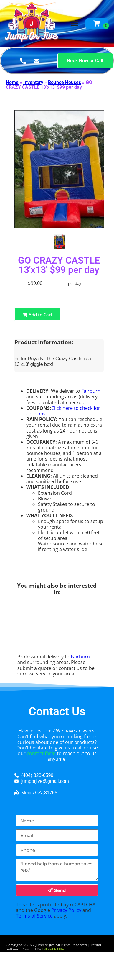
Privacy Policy (66, 910)
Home (12, 82)
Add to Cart (37, 315)
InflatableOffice (54, 948)
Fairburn (90, 391)
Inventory (33, 82)
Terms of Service (34, 916)
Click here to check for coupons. (63, 411)
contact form (41, 753)
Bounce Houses (64, 82)
